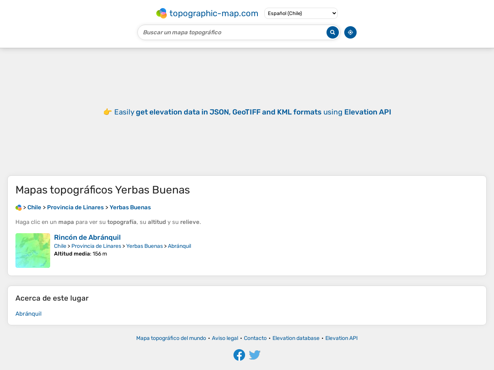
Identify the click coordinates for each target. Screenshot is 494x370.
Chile (60, 246)
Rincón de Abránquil (87, 237)
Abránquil (179, 246)
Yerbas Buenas (144, 246)
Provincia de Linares (96, 246)
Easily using (252, 112)
